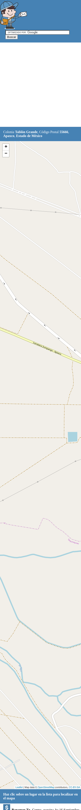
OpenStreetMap (46, 787)
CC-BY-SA (74, 787)
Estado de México (29, 136)
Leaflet (19, 787)
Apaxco (8, 136)
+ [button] (6, 147)
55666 (64, 132)
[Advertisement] (40, 85)
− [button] (6, 153)
